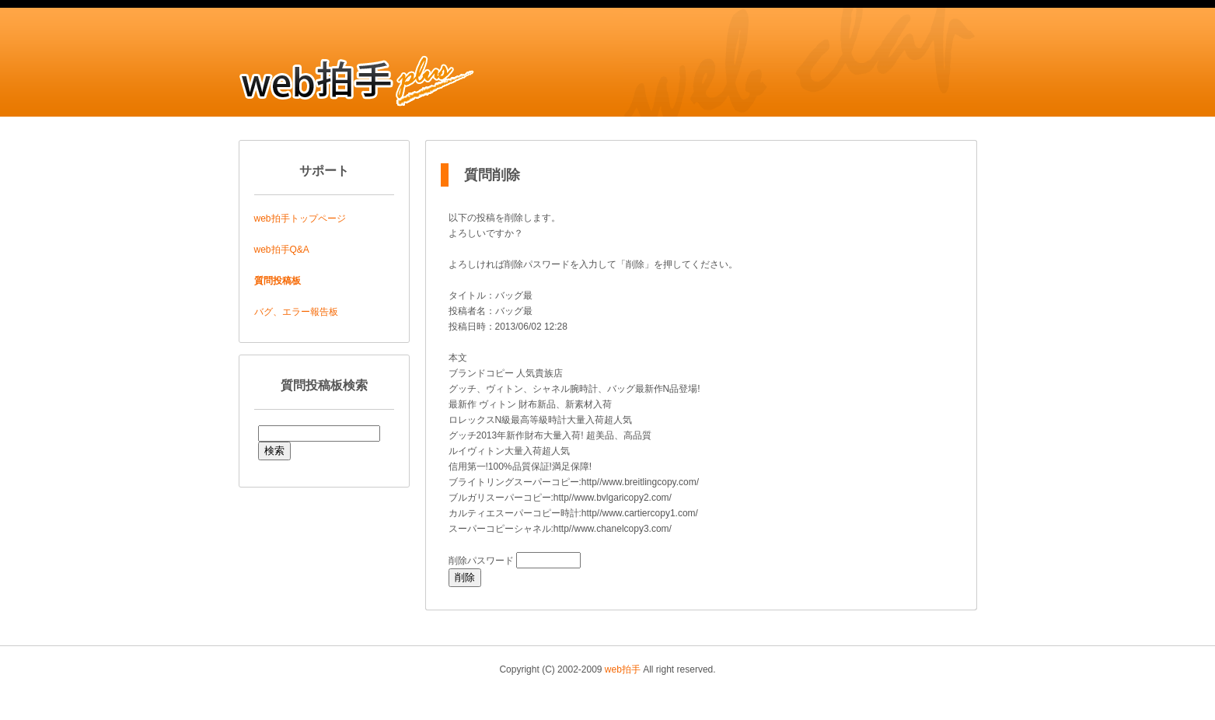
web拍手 (623, 669)
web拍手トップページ (300, 218)
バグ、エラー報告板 (296, 311)
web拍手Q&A (281, 249)
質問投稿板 (277, 280)
